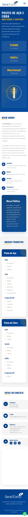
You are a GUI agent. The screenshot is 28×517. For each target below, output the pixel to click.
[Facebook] (15, 443)
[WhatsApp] (19, 443)
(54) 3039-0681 (14, 405)
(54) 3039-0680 (14, 406)
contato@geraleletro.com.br (18, 416)
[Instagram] (11, 443)
